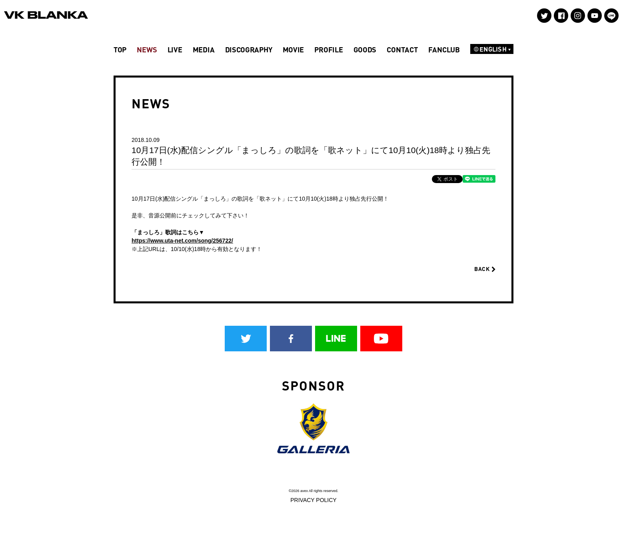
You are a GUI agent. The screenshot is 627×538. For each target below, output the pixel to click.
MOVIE (293, 49)
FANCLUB (444, 49)
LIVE (175, 49)
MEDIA (204, 49)
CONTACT (402, 49)
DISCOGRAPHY (248, 49)
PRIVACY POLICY (313, 500)
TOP (120, 49)
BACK (484, 268)
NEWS (147, 49)
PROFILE (328, 49)
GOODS (365, 49)
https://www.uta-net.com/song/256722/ (182, 240)
